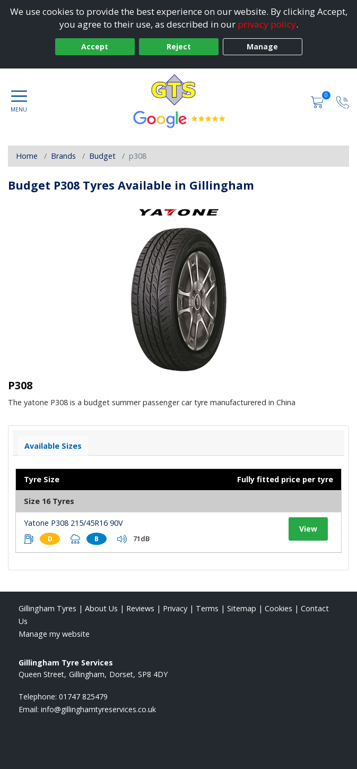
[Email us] (98, 709)
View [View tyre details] (308, 529)
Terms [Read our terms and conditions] (207, 608)
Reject (179, 46)
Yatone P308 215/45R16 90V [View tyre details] (73, 523)
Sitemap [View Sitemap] (241, 608)
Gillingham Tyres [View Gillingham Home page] (47, 608)
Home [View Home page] (27, 156)
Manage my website (54, 634)
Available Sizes (53, 446)
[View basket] (318, 101)
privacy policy (267, 24)
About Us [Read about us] (101, 608)
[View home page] (178, 90)
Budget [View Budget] (102, 156)
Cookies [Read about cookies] (278, 608)
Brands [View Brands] (63, 156)
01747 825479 (83, 696)
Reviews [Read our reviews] (140, 608)
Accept (94, 46)
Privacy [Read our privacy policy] (175, 608)
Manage (262, 46)
